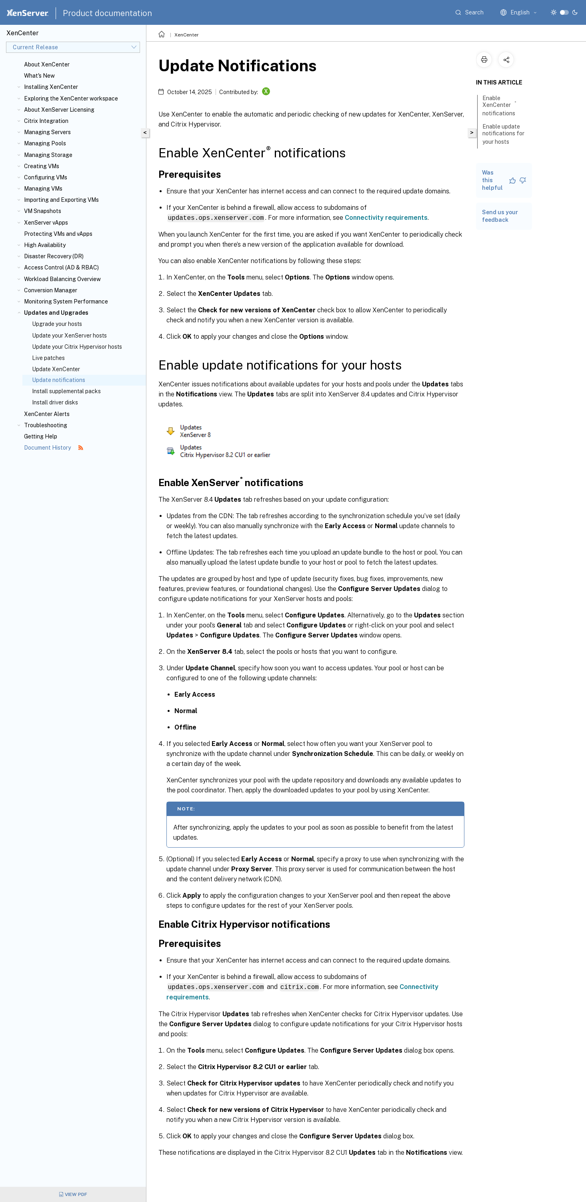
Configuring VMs (45, 177)
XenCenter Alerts (47, 414)
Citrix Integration (46, 121)
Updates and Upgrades (56, 313)
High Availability (45, 245)
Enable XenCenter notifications (503, 106)
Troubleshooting (45, 425)
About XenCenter (47, 64)
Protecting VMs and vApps (58, 234)
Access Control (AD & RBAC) (61, 267)
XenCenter (186, 35)
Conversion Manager (50, 290)
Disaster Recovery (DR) (54, 256)
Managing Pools (45, 143)
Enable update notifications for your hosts (503, 134)
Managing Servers (47, 132)
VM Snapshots (42, 211)
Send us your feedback (500, 216)
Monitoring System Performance (66, 301)
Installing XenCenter (51, 87)
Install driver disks (55, 402)
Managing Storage (48, 155)
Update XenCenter (56, 369)
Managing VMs (43, 188)
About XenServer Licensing (59, 110)
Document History (53, 447)
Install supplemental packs (66, 391)
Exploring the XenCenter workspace (71, 98)
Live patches (48, 358)
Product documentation (107, 13)
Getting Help (40, 436)
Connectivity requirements (386, 217)
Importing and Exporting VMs (61, 200)
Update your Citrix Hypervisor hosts (77, 347)
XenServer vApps (46, 222)
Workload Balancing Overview (62, 279)
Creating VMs (41, 166)
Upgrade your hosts (57, 324)
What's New (39, 75)
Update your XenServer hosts (69, 335)
